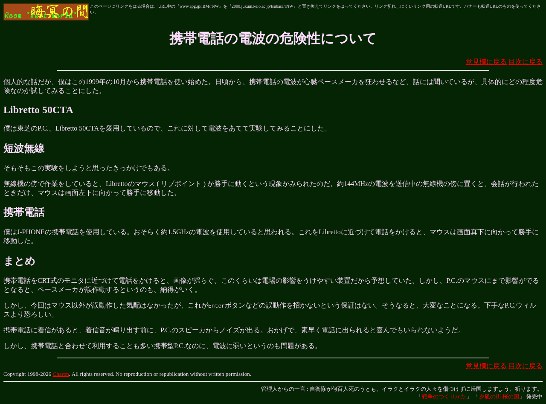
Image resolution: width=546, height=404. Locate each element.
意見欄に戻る (486, 61)
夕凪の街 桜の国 (499, 396)
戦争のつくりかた (444, 396)
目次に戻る (525, 61)
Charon (61, 374)
